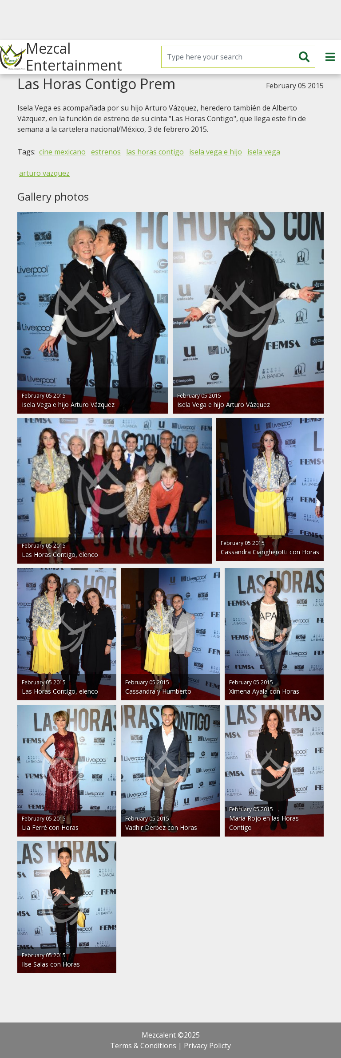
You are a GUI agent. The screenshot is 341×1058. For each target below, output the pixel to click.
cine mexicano (62, 152)
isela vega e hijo (215, 152)
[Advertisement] (170, 20)
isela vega (263, 152)
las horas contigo (155, 152)
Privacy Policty (207, 1045)
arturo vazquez (44, 173)
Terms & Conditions (143, 1045)
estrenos (106, 152)
